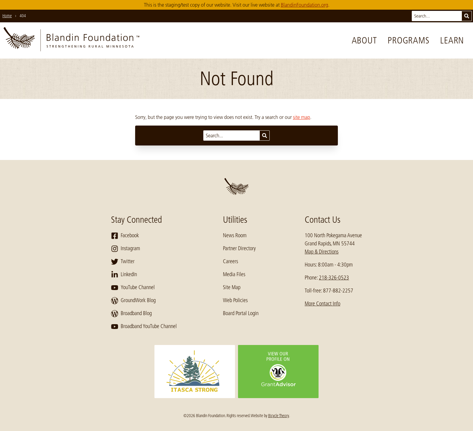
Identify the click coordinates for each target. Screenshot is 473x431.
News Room (234, 235)
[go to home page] (71, 40)
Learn (452, 40)
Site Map (231, 287)
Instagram (125, 248)
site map (301, 117)
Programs (408, 40)
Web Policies (235, 300)
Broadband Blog (131, 313)
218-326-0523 (334, 277)
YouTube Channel (133, 287)
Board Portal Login (241, 313)
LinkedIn (124, 274)
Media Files (234, 274)
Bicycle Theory (278, 415)
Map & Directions (321, 251)
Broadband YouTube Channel (144, 326)
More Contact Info (322, 303)
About (364, 40)
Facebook (125, 235)
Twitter (123, 261)
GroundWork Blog (133, 300)
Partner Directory (239, 248)
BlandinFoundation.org (304, 5)
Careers (230, 261)
